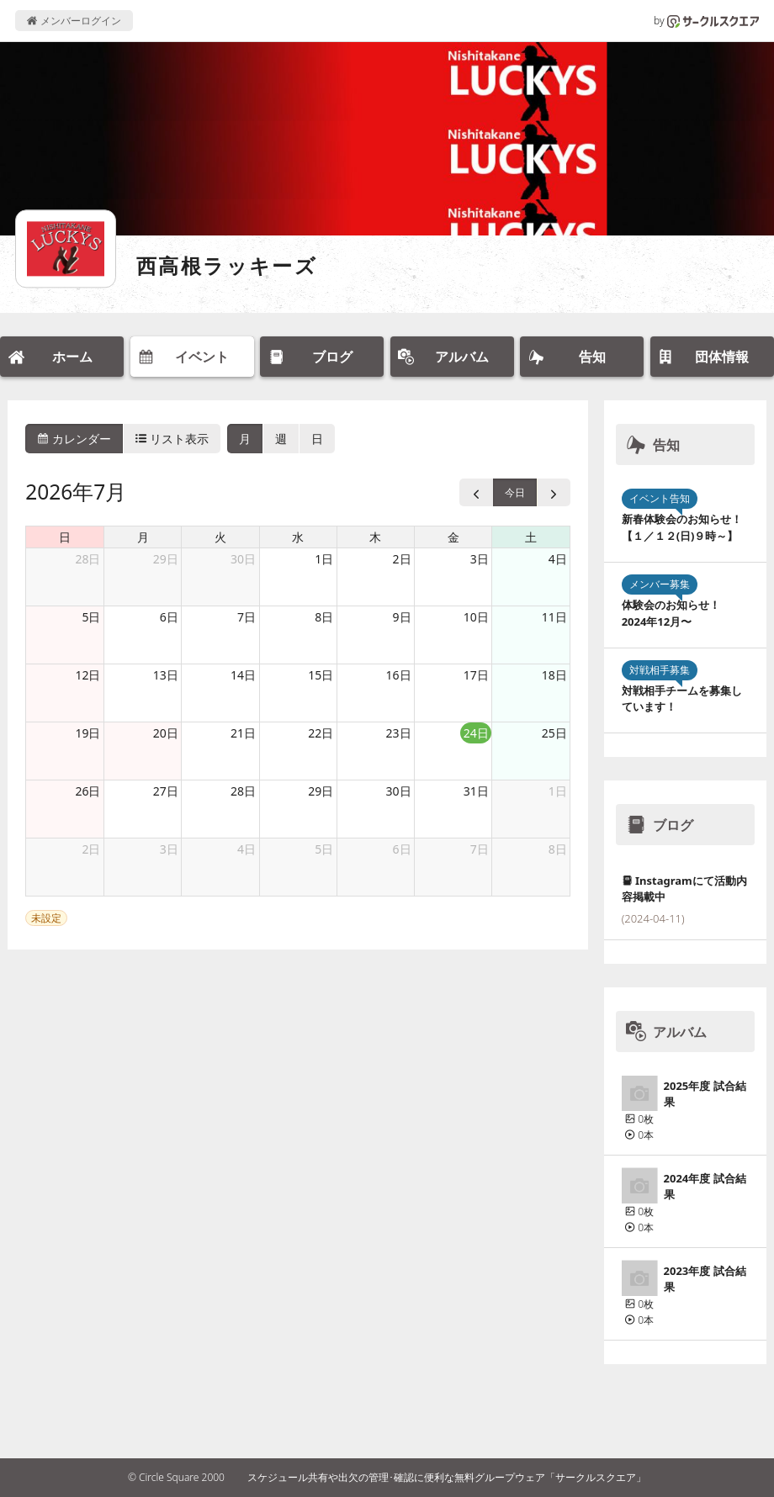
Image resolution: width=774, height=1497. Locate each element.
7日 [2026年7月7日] (246, 617)
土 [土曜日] (531, 537)
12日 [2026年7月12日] (87, 675)
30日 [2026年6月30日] (243, 559)
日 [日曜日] (65, 537)
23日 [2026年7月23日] (398, 733)
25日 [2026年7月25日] (554, 733)
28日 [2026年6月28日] (87, 559)
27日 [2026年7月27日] (165, 791)
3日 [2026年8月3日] (169, 849)
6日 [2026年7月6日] (169, 617)
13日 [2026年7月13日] (165, 675)
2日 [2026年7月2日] (402, 559)
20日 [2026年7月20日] (165, 733)
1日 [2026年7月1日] (324, 559)
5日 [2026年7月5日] (91, 617)
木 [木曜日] (375, 537)
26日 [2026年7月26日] (87, 791)
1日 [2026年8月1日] (558, 791)
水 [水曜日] (298, 537)
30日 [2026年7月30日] (398, 791)
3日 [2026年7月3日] (479, 559)
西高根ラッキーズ (226, 265)
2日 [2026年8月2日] (91, 849)
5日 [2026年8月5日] (324, 849)
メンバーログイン (73, 20)
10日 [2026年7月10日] (476, 617)
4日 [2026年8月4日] (246, 849)
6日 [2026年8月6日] (402, 849)
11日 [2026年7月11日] (554, 617)
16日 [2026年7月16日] (398, 675)
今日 (515, 492)
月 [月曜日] (143, 537)
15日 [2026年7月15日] (320, 675)
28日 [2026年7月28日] (243, 791)
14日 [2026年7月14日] (243, 675)
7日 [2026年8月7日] (479, 849)
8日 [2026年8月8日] (558, 849)
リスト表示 (172, 439)
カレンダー (74, 439)
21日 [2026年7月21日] (243, 733)
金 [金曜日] (453, 537)
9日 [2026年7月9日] (402, 617)
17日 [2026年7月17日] (476, 675)
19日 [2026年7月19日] (87, 733)
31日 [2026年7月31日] (476, 791)
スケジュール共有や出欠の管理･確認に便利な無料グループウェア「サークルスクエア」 (446, 1477)
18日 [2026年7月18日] (554, 675)
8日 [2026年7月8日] (324, 617)
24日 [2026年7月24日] (476, 733)
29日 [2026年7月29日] (320, 791)
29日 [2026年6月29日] (165, 559)
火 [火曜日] (220, 537)
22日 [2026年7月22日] (320, 733)
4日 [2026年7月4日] (558, 559)
